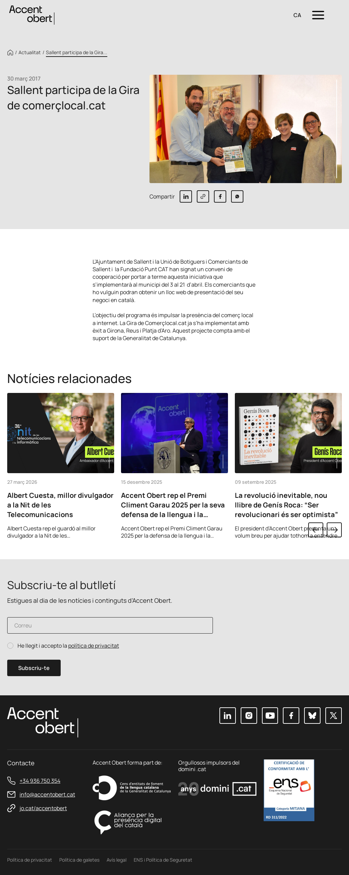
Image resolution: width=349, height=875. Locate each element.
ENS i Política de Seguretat (163, 859)
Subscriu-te (34, 668)
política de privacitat (93, 645)
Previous (315, 529)
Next (334, 529)
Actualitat (30, 52)
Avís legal (117, 859)
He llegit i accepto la (68, 645)
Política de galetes (79, 859)
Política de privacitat (29, 859)
